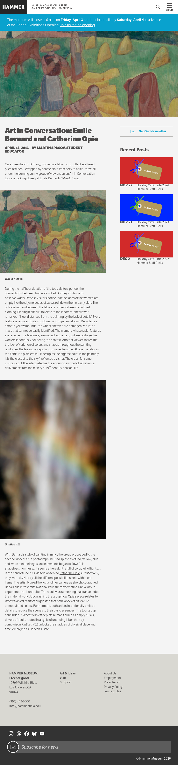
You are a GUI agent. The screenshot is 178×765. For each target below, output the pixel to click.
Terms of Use (112, 691)
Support (66, 682)
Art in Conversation (82, 174)
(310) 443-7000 (19, 701)
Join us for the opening (77, 25)
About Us (110, 673)
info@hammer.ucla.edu (25, 706)
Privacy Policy (113, 687)
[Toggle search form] (158, 7)
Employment (112, 678)
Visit (63, 678)
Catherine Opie (70, 573)
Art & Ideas (68, 673)
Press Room (112, 682)
